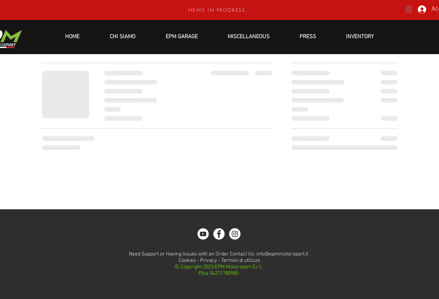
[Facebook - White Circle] (219, 234)
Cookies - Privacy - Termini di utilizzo (218, 260)
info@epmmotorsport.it (282, 254)
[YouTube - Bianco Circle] (203, 234)
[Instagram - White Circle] (234, 234)
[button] (409, 8)
